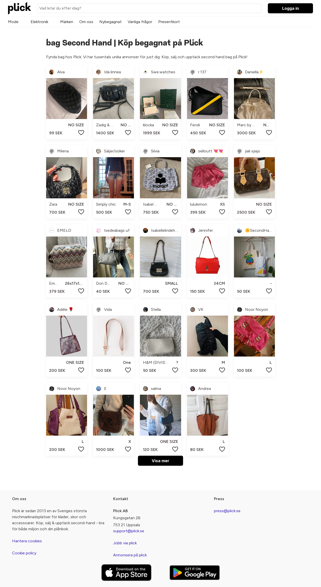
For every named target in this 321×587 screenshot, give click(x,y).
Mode (13, 21)
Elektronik (39, 21)
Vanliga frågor (140, 21)
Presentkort (169, 21)
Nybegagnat (110, 21)
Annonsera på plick (130, 555)
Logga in (290, 8)
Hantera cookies (27, 541)
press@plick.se (227, 510)
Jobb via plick (125, 543)
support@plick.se (128, 531)
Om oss (86, 21)
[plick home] (19, 8)
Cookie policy (24, 553)
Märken (66, 21)
